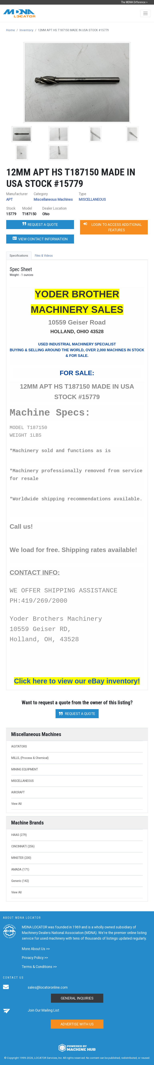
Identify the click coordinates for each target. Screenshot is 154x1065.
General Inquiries (77, 998)
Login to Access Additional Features (112, 227)
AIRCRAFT (18, 792)
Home (10, 30)
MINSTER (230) (21, 858)
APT (9, 200)
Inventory (26, 30)
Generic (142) (20, 881)
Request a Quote (40, 224)
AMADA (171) (20, 869)
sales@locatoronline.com (48, 987)
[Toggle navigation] (145, 13)
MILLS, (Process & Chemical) (30, 758)
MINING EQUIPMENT (24, 769)
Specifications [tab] (19, 255)
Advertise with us (77, 1024)
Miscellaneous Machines (53, 200)
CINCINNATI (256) (22, 846)
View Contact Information (40, 239)
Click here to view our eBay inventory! (77, 681)
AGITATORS (19, 746)
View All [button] (16, 804)
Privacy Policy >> (35, 958)
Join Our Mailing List (43, 1010)
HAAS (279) (19, 835)
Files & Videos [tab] (44, 255)
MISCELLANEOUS (92, 200)
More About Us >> (36, 949)
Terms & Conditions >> (39, 967)
